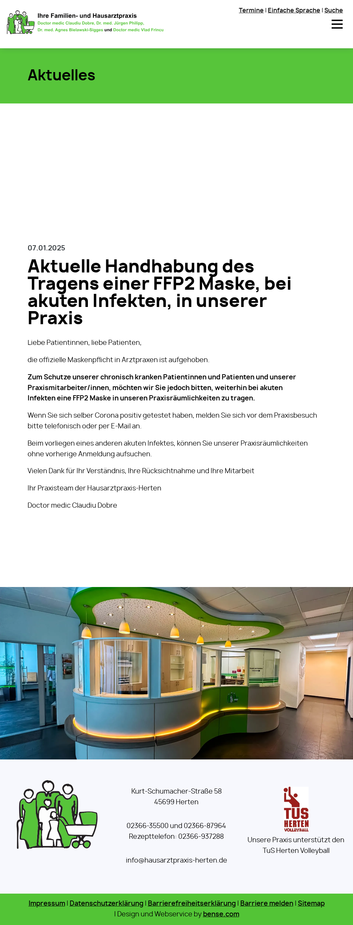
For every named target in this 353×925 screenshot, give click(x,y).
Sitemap (311, 904)
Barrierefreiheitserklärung (192, 904)
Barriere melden (266, 904)
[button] (337, 24)
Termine (251, 10)
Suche (333, 10)
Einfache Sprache (294, 10)
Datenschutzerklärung (106, 904)
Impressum (47, 904)
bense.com (221, 914)
